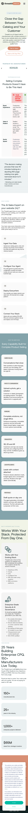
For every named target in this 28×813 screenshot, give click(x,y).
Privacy (10, 810)
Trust (18, 810)
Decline (14, 806)
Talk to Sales (14, 48)
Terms (14, 810)
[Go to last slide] (1, 68)
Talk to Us (16, 3)
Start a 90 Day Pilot (14, 53)
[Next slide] (26, 68)
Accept (14, 802)
